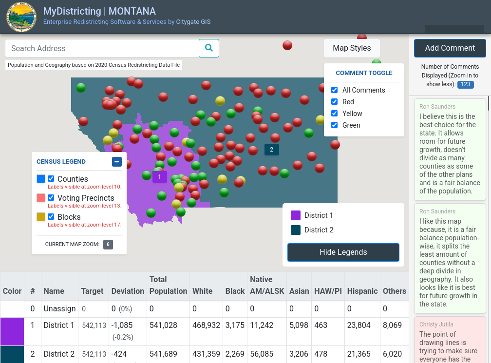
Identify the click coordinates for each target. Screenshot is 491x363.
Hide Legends (343, 252)
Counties (72, 179)
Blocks (69, 217)
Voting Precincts (85, 198)
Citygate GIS (193, 21)
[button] (230, 166)
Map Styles (352, 48)
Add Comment (450, 48)
